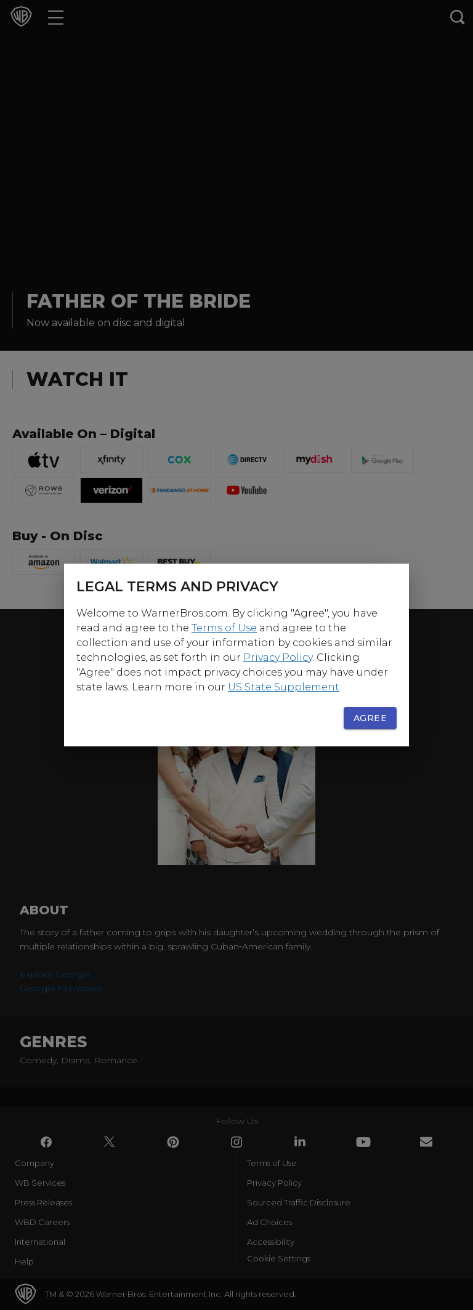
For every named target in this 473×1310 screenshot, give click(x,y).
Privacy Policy (277, 657)
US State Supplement (283, 687)
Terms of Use (224, 628)
